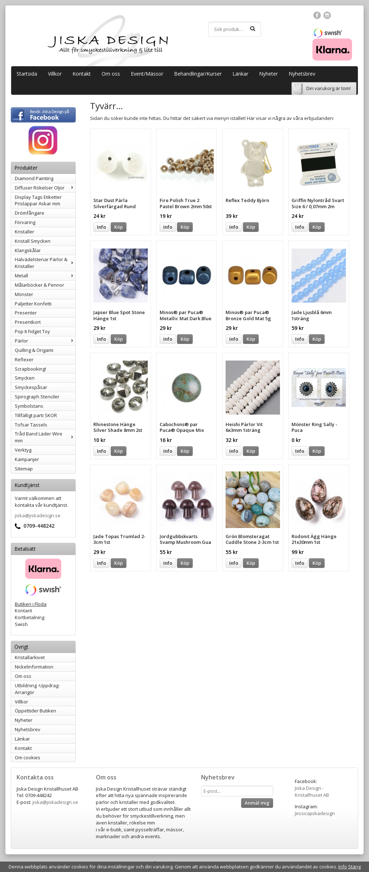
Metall (45, 275)
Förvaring (25, 222)
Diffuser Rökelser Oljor (45, 187)
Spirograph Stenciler (37, 396)
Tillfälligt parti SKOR (36, 415)
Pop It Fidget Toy (32, 331)
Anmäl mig (257, 803)
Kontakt (81, 73)
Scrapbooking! (30, 369)
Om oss (111, 73)
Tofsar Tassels (31, 424)
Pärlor (45, 340)
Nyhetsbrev (302, 73)
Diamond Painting (34, 178)
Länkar (240, 73)
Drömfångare (29, 213)
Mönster (24, 294)
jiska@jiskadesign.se (38, 515)
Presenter (26, 312)
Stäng (354, 866)
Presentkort (28, 322)
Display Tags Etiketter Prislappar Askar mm (38, 200)
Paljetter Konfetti (33, 303)
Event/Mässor (147, 73)
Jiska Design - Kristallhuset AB (312, 791)
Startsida (27, 73)
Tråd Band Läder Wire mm (45, 437)
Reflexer (24, 359)
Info (101, 227)
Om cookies (27, 757)
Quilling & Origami (34, 350)
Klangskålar (28, 250)
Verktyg (23, 450)
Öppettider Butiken (35, 710)
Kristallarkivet (30, 657)
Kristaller (24, 231)
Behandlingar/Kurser (198, 73)
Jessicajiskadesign (315, 813)
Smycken (25, 378)
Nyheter (268, 73)
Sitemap (24, 468)
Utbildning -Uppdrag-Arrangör (37, 689)
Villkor (55, 73)
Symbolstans (29, 406)
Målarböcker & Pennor (39, 285)
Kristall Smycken (32, 241)
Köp (118, 227)
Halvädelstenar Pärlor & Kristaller (45, 262)
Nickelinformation (34, 666)
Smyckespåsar (31, 387)
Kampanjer (27, 459)
